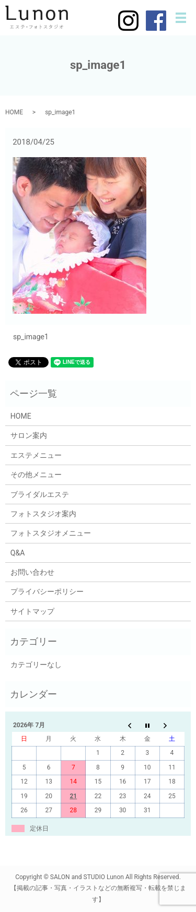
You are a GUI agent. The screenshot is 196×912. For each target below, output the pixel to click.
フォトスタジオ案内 (43, 514)
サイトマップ (32, 611)
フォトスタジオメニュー (50, 533)
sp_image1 (31, 337)
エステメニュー (36, 455)
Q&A (17, 553)
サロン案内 (28, 435)
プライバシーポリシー (47, 591)
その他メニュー (36, 474)
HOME (14, 112)
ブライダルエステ (39, 494)
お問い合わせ (32, 572)
